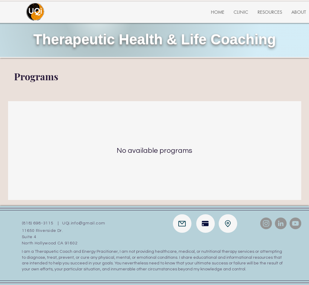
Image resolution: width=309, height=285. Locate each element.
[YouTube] (295, 223)
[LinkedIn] (281, 223)
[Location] (228, 223)
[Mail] (182, 223)
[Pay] (205, 223)
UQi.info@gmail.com (83, 223)
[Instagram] (266, 223)
